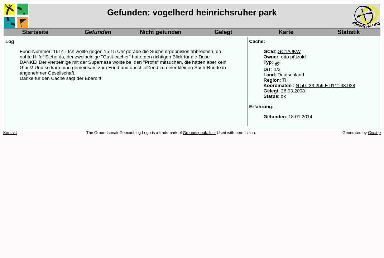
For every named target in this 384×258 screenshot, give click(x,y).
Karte (286, 32)
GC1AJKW (289, 51)
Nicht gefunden (160, 32)
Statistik (349, 32)
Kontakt (10, 132)
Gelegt (223, 32)
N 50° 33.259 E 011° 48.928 (325, 85)
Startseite (35, 32)
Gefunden (98, 32)
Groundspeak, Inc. (199, 132)
